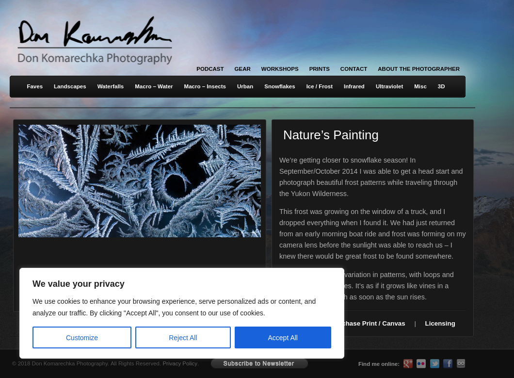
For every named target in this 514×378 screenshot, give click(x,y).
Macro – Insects (205, 86)
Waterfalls (110, 86)
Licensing (440, 323)
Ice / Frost (319, 86)
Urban (245, 86)
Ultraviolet (389, 86)
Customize (82, 338)
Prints (319, 69)
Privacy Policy (179, 363)
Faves (35, 86)
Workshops (280, 69)
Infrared (354, 86)
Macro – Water (154, 86)
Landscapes (70, 86)
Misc (420, 86)
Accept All (283, 338)
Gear (243, 69)
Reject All (183, 338)
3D (441, 86)
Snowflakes (279, 86)
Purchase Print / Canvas (368, 323)
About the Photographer (419, 69)
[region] (126, 313)
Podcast (210, 69)
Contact (353, 69)
